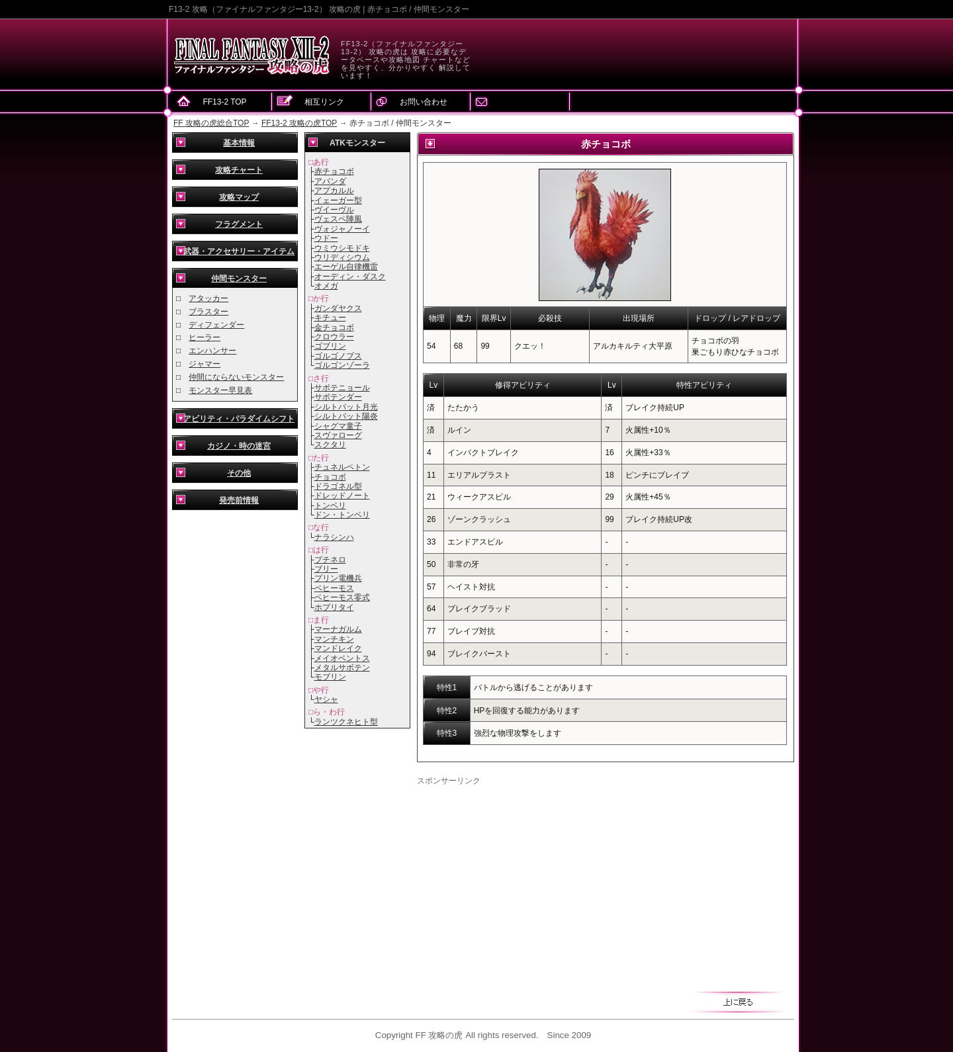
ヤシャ (326, 699)
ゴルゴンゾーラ (342, 365)
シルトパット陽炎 (346, 416)
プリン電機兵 (338, 578)
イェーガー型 (338, 200)
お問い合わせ (423, 102)
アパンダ (330, 181)
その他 (239, 473)
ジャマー (204, 364)
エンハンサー (212, 350)
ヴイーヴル (334, 209)
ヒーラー (204, 337)
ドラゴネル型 (338, 486)
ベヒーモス (334, 588)
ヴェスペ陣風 (338, 219)
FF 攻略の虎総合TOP (211, 123)
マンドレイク (338, 648)
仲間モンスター (239, 278)
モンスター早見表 (220, 390)
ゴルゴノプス (338, 356)
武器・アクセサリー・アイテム (239, 251)
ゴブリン (330, 346)
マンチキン (334, 639)
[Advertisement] (528, 879)
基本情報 (239, 143)
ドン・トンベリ (342, 514)
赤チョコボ (334, 171)
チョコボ (330, 477)
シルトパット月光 (346, 407)
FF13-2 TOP (224, 102)
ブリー (326, 569)
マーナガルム (338, 629)
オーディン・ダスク (350, 276)
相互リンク (324, 102)
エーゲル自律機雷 (346, 266)
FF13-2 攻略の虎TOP (299, 123)
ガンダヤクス (338, 308)
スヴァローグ (338, 435)
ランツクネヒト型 (346, 721)
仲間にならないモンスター (236, 377)
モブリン (330, 676)
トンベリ (330, 505)
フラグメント (239, 224)
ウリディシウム (342, 257)
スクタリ (330, 444)
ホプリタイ (334, 607)
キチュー (330, 317)
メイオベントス (342, 658)
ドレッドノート (342, 495)
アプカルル (334, 190)
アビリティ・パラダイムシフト (239, 418)
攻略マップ (239, 197)
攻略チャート (239, 170)
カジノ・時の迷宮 (239, 446)
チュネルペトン (342, 467)
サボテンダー (338, 397)
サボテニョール (342, 387)
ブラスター (208, 311)
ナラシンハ (334, 537)
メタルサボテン (342, 667)
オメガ (326, 285)
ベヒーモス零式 (342, 597)
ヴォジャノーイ (342, 229)
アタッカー (208, 298)
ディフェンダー (216, 324)
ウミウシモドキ (342, 248)
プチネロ (330, 559)
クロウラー (334, 336)
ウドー (326, 238)
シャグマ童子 (338, 426)
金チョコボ (334, 327)
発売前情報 (239, 500)
